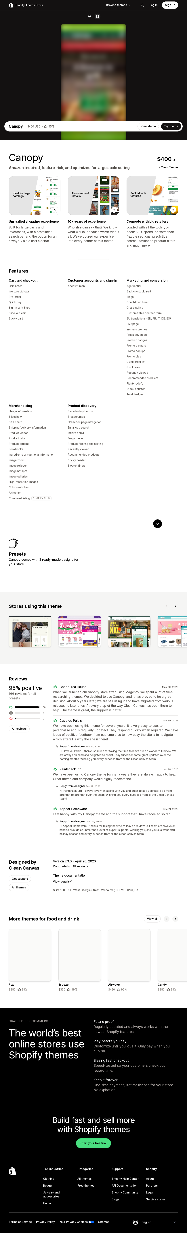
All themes (19, 993)
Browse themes (118, 5)
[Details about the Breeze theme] (79, 1067)
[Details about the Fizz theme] (30, 1067)
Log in (154, 5)
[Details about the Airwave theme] (129, 1067)
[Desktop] (89, 16)
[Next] (175, 709)
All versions (80, 972)
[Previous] (166, 709)
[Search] (142, 5)
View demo (148, 221)
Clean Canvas (169, 262)
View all (152, 1025)
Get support (20, 984)
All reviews (19, 833)
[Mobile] (97, 16)
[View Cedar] (134, 651)
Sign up (170, 5)
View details (61, 972)
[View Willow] (112, 651)
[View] (30, 735)
